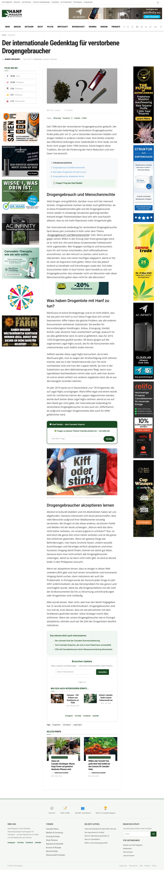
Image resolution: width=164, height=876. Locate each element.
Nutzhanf (29, 27)
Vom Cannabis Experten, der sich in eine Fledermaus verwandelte (83, 645)
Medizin (17, 27)
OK (153, 834)
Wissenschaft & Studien (55, 855)
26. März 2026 (93, 776)
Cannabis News (52, 829)
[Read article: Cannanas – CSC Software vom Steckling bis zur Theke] (57, 698)
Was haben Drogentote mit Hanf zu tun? (69, 172)
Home (4, 35)
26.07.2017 (27, 59)
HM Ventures (128, 852)
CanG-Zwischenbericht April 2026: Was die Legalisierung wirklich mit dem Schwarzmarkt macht (101, 829)
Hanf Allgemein (7, 2)
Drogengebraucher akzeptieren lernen (68, 176)
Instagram (69, 716)
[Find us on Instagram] (128, 27)
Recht (40, 27)
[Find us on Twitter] (133, 27)
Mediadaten (127, 848)
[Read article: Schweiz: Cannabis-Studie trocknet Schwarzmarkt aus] (90, 698)
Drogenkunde (88, 2)
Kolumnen (17, 2)
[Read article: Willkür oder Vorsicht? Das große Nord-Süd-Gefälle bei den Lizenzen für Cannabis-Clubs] (100, 749)
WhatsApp (57, 118)
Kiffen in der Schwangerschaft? (96, 843)
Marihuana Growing (59, 757)
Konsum (103, 27)
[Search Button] (161, 27)
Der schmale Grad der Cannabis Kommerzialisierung (77, 641)
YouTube (78, 716)
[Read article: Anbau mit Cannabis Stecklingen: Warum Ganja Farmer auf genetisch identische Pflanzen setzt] (63, 749)
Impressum (123, 866)
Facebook (66, 118)
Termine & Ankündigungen (41, 2)
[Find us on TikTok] (150, 27)
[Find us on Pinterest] (142, 27)
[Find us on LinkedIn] (146, 27)
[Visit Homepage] (17, 13)
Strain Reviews (52, 840)
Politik (50, 27)
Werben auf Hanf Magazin (132, 845)
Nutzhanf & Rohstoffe (54, 844)
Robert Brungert (12, 59)
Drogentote (56, 725)
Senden (109, 439)
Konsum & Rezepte (53, 848)
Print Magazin (77, 2)
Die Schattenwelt (66, 2)
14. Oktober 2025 (73, 706)
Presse (154, 866)
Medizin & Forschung (54, 833)
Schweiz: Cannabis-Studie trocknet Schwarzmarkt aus (106, 697)
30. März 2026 (56, 776)
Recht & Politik (52, 851)
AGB (141, 866)
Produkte (116, 27)
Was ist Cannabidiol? (92, 839)
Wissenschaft (78, 27)
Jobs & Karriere (128, 856)
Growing (92, 27)
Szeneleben (55, 2)
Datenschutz (133, 866)
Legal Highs (77, 725)
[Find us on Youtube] (137, 27)
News (7, 27)
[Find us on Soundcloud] (155, 27)
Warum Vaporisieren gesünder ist (97, 836)
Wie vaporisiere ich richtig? (94, 832)
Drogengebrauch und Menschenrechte (69, 167)
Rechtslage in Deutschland (99, 757)
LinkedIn (77, 118)
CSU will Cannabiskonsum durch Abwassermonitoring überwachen (83, 649)
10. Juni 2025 (106, 703)
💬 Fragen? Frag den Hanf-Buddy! (67, 183)
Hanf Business (26, 2)
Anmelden (102, 672)
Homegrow (66, 725)
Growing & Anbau (53, 836)
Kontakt (147, 866)
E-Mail (84, 118)
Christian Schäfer (61, 773)
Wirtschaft (62, 27)
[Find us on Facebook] (124, 27)
